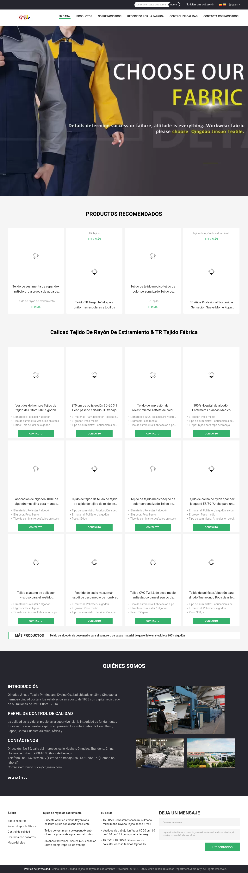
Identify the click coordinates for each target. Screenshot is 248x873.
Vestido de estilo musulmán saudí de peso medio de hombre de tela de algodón (94, 595)
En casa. (65, 16)
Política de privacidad (37, 868)
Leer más (35, 307)
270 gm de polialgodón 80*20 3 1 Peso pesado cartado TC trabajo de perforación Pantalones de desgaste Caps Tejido (94, 408)
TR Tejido (94, 233)
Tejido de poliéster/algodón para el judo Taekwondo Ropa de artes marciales (211, 595)
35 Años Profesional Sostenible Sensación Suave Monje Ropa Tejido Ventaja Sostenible (211, 305)
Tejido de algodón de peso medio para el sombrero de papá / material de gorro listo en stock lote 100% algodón (117, 635)
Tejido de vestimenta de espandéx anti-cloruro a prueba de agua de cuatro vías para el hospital (35, 289)
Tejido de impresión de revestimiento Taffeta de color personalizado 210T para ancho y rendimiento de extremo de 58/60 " (153, 408)
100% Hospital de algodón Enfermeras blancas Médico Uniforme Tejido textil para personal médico (211, 408)
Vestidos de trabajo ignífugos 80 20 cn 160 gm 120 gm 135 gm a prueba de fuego (129, 832)
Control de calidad (184, 16)
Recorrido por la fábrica (145, 16)
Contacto (35, 433)
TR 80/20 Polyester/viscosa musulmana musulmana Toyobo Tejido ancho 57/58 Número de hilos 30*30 (127, 823)
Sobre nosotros (109, 16)
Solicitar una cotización (200, 4)
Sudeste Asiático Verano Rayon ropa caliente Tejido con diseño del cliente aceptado (67, 823)
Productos (84, 16)
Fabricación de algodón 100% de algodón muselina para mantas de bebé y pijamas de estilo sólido (36, 501)
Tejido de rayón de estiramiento (36, 301)
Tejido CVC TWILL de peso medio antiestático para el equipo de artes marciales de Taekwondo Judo (153, 595)
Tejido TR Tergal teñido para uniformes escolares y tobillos (94, 304)
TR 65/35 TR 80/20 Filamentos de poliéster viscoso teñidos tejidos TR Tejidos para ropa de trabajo (124, 843)
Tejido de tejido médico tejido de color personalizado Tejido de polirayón (153, 289)
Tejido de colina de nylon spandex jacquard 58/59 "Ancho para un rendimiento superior (211, 501)
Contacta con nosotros (221, 16)
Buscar (173, 4)
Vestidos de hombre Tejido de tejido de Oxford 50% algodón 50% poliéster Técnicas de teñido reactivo (36, 408)
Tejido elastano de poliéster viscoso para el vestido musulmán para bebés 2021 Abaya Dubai (36, 595)
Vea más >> (17, 778)
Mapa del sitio (16, 842)
